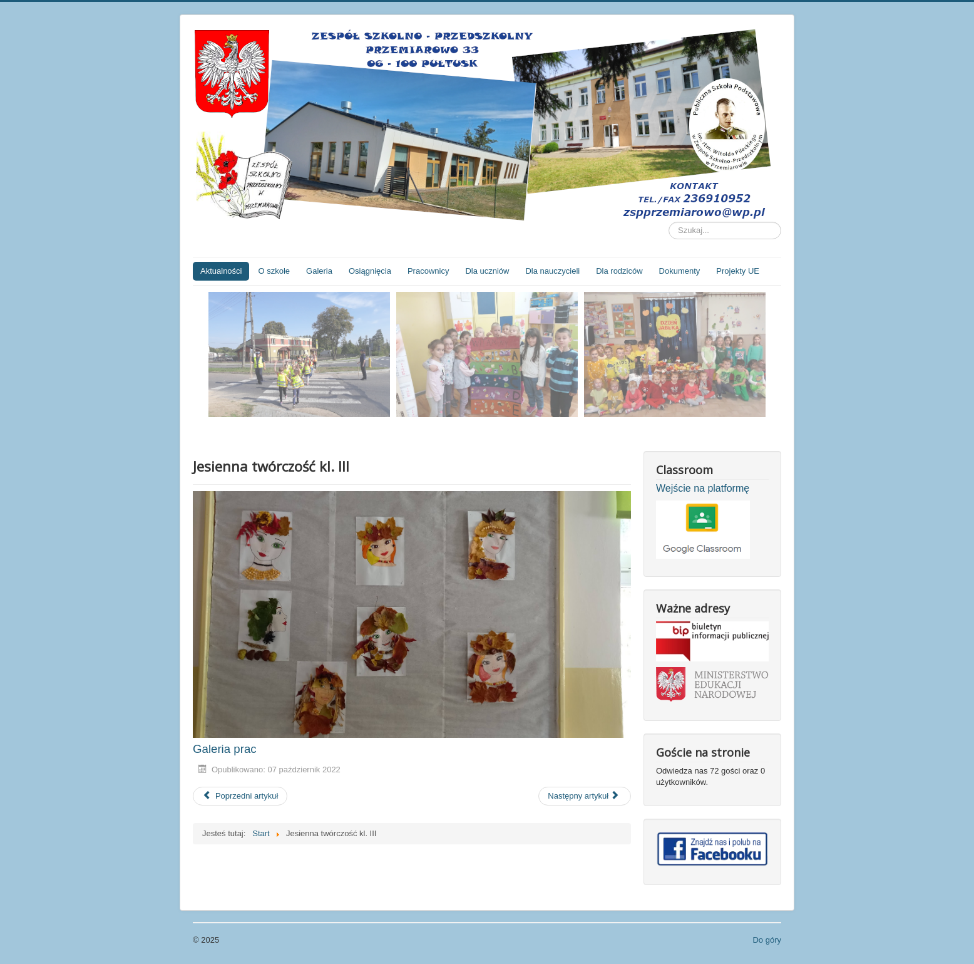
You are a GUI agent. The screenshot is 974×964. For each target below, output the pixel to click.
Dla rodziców (619, 271)
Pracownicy (428, 271)
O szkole (274, 271)
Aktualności (221, 271)
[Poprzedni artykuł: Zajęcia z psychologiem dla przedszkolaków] (240, 796)
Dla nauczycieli (552, 271)
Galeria (319, 271)
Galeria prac (225, 748)
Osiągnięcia (370, 271)
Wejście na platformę (702, 488)
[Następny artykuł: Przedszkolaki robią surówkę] (584, 796)
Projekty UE (737, 271)
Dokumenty (679, 271)
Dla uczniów (487, 271)
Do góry (766, 940)
